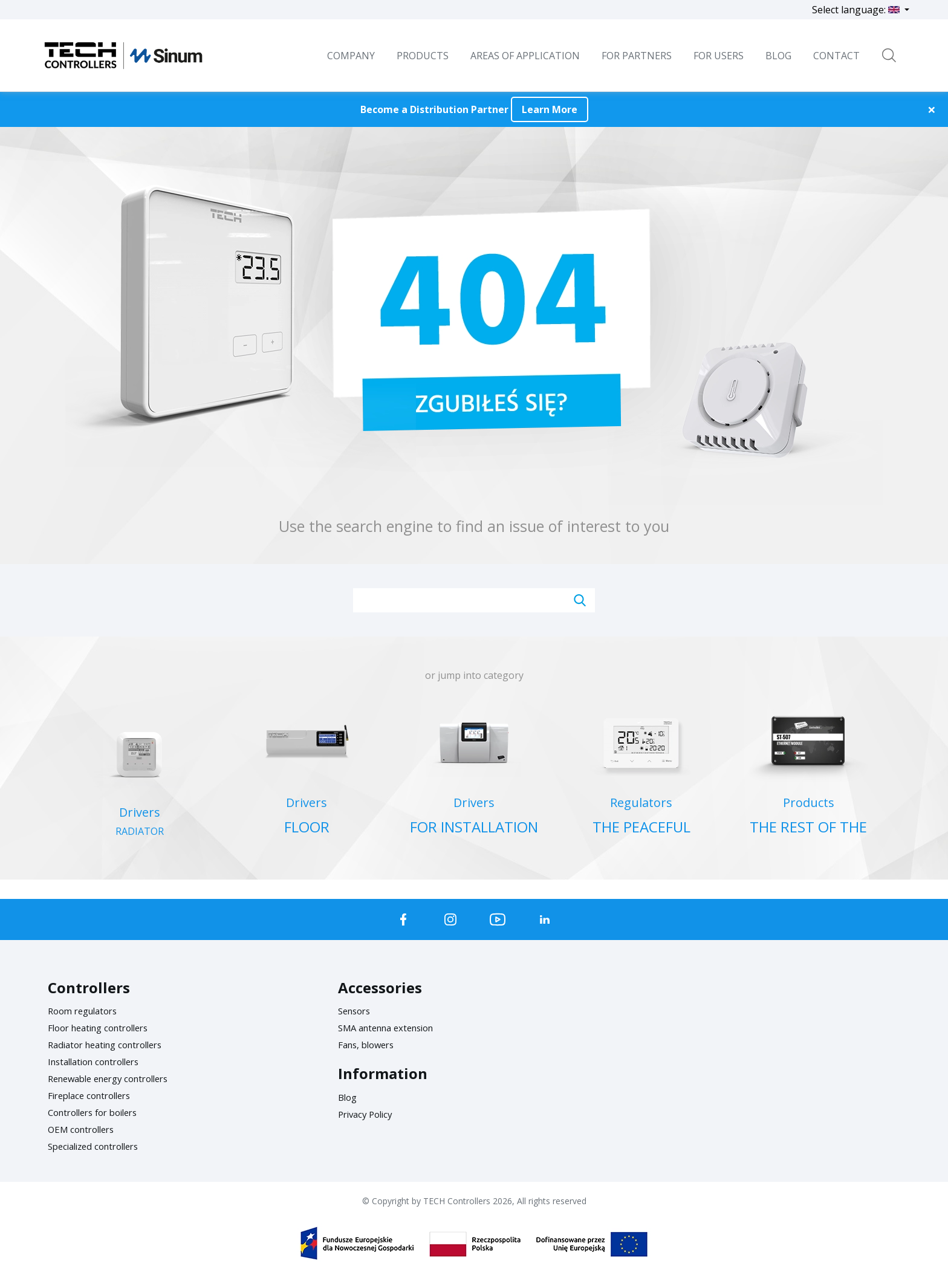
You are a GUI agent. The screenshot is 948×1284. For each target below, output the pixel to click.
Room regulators (86, 1010)
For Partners (637, 55)
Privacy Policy (368, 1114)
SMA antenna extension (392, 1027)
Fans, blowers (369, 1044)
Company (351, 55)
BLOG (778, 55)
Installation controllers (99, 1061)
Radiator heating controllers (112, 1044)
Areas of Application (525, 55)
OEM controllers (85, 1129)
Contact (836, 55)
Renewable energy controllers (116, 1078)
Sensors (356, 1010)
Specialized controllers (98, 1146)
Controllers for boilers (98, 1112)
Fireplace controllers (94, 1095)
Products (423, 55)
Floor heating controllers (104, 1027)
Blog (348, 1097)
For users (718, 55)
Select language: (857, 9)
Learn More (549, 109)
